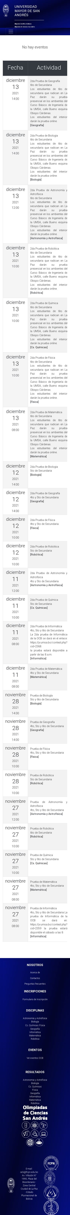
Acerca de (35, 972)
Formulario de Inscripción (35, 999)
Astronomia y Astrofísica (35, 1079)
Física (42, 1025)
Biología (35, 1021)
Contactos (35, 978)
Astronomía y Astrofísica (35, 1018)
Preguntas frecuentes (35, 983)
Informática (35, 1032)
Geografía (35, 1028)
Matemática (35, 1035)
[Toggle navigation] (11, 31)
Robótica (35, 1038)
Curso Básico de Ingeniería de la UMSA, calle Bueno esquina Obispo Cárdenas (48, 109)
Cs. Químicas (31, 1025)
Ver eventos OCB (35, 1058)
